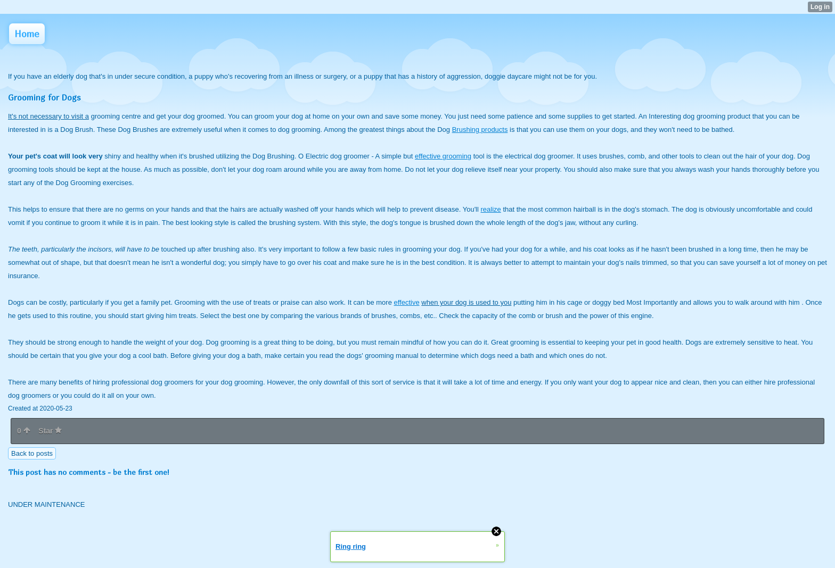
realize (491, 209)
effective (406, 302)
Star (50, 431)
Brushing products (480, 129)
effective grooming (443, 156)
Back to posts (32, 453)
